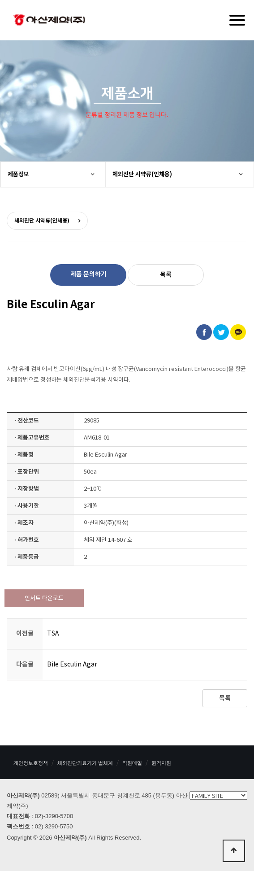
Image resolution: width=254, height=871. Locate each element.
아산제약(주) (49, 21)
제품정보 (18, 174)
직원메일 (132, 763)
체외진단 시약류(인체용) (142, 174)
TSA (53, 633)
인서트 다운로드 (44, 598)
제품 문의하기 (88, 274)
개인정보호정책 (30, 763)
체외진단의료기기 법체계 (85, 763)
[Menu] (237, 20)
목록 (166, 275)
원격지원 (161, 763)
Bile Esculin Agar (72, 664)
